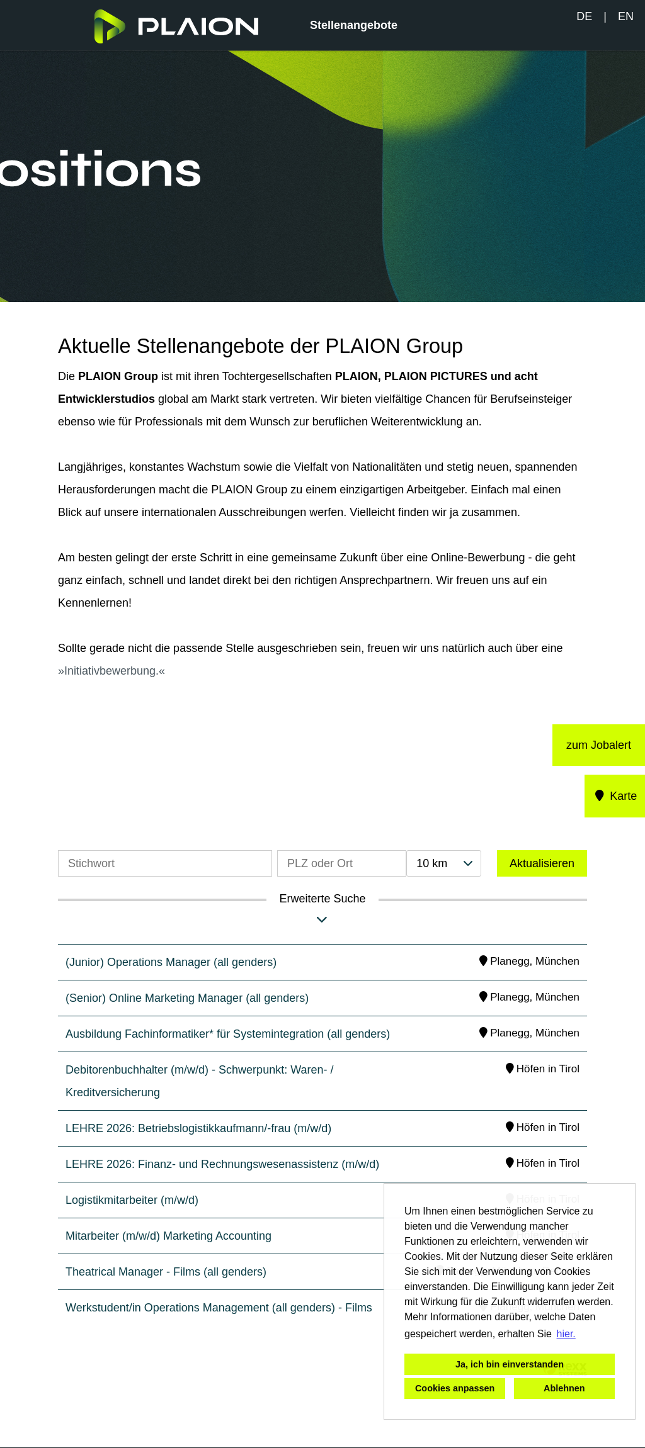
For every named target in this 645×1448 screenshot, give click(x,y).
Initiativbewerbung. (111, 671)
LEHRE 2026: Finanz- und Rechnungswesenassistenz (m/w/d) (222, 1164)
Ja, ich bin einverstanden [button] (509, 1364)
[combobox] (443, 863)
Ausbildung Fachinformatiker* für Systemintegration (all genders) (228, 1034)
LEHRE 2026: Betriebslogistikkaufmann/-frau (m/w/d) (198, 1128)
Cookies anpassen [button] (454, 1388)
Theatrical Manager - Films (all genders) (166, 1272)
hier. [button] (566, 1333)
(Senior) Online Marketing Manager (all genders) (187, 998)
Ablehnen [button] (564, 1388)
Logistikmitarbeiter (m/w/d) (132, 1200)
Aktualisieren (542, 863)
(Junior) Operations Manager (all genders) (171, 962)
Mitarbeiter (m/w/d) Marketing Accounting (168, 1236)
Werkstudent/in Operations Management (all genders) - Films (219, 1307)
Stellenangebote (353, 25)
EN (626, 16)
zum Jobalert (598, 745)
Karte (615, 796)
